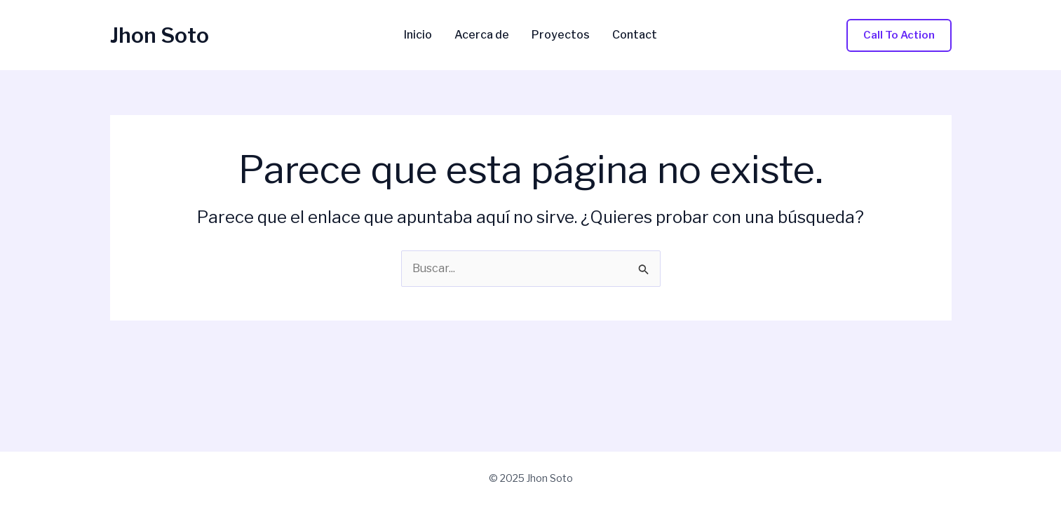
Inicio (418, 35)
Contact (634, 35)
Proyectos (561, 35)
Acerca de (481, 35)
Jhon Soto (159, 35)
